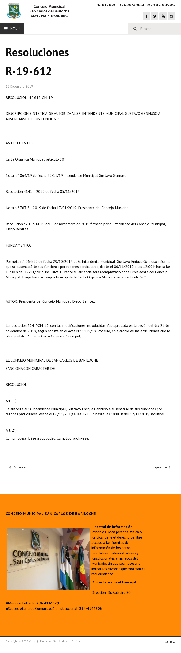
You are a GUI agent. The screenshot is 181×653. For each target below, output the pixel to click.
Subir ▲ (169, 642)
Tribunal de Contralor (130, 4)
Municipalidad (106, 4)
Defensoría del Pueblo (160, 4)
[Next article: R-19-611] (162, 467)
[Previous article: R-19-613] (17, 467)
